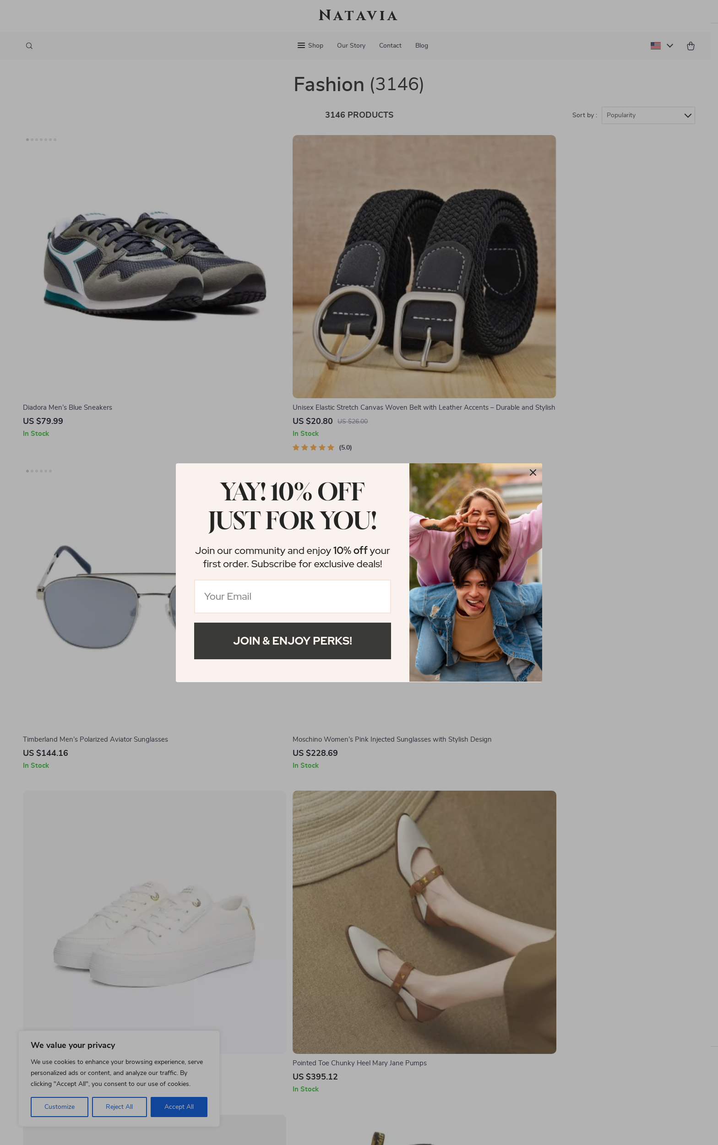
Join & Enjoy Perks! (292, 641)
